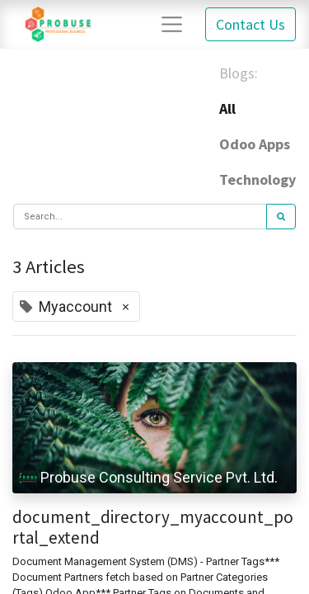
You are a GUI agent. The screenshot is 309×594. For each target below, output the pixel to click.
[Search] (281, 216)
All (227, 108)
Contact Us (250, 24)
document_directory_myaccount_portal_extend (152, 527)
